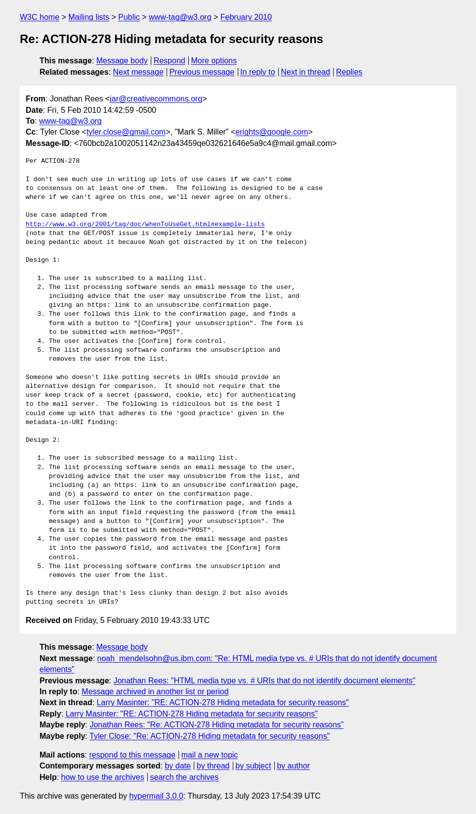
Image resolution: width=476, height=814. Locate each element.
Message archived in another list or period (155, 691)
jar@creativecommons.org (156, 99)
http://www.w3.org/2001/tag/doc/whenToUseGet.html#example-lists (145, 224)
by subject (253, 766)
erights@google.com (271, 132)
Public (129, 17)
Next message (138, 72)
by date (177, 766)
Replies (349, 72)
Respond (169, 60)
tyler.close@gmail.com (126, 132)
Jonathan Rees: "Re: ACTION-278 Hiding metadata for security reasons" (216, 724)
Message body (122, 60)
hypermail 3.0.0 (156, 796)
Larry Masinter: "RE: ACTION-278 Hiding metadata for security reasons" (223, 702)
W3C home (39, 17)
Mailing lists (88, 17)
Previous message (202, 72)
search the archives (184, 777)
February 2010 (246, 17)
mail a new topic (209, 755)
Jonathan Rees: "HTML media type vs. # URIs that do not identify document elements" (264, 680)
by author (293, 766)
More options (214, 60)
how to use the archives (102, 777)
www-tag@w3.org (180, 17)
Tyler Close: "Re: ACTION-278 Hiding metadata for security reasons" (209, 736)
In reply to (257, 72)
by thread (213, 766)
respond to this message (132, 755)
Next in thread (305, 72)
